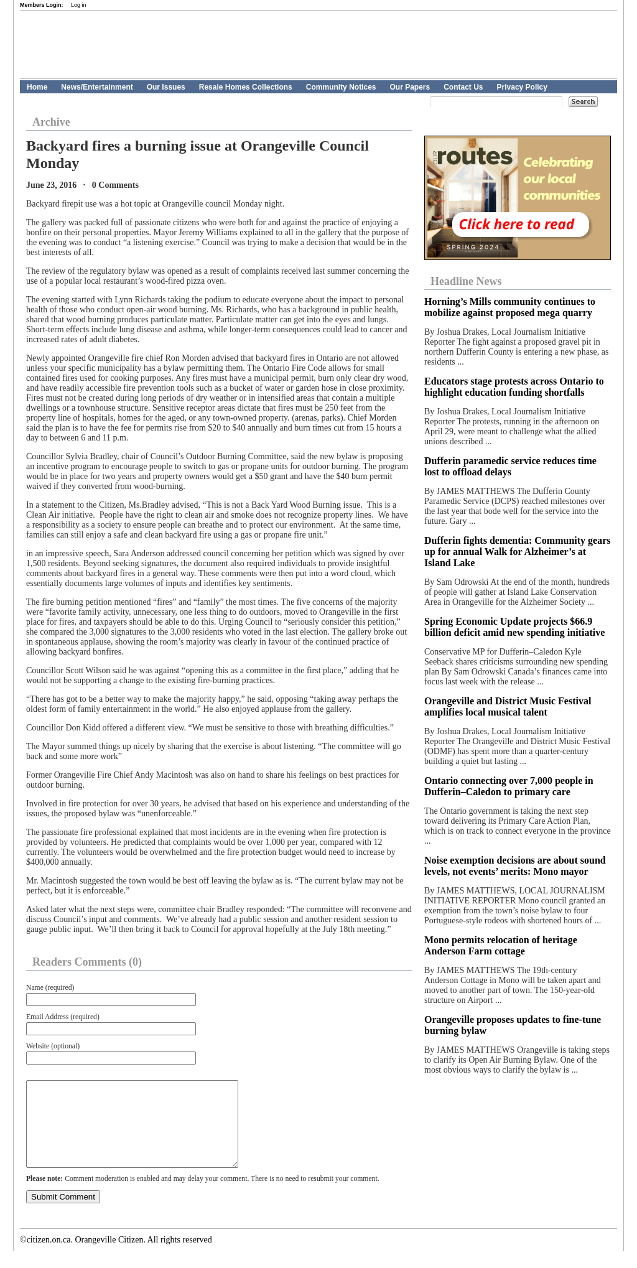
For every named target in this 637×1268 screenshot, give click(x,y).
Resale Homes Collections (245, 87)
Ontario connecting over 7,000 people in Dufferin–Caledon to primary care (508, 786)
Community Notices (341, 87)
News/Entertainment (97, 87)
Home (37, 87)
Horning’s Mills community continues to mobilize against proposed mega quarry (509, 307)
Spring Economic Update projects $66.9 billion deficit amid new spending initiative (514, 627)
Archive (51, 122)
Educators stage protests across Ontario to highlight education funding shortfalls (514, 387)
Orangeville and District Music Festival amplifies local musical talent (507, 706)
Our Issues (166, 87)
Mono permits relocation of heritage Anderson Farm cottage (500, 945)
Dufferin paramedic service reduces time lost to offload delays (510, 466)
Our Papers (409, 87)
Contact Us (463, 87)
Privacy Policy (522, 87)
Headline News (466, 281)
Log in (78, 5)
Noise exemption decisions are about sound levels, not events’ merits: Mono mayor (515, 866)
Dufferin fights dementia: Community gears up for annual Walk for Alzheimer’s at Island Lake (517, 551)
